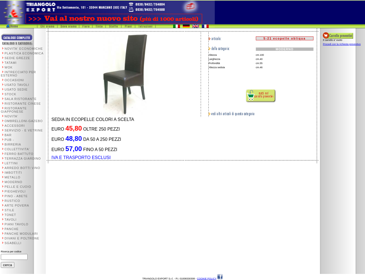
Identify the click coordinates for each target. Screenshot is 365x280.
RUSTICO (12, 200)
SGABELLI (13, 243)
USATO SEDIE (16, 89)
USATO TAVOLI (17, 84)
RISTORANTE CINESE (23, 103)
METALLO (13, 177)
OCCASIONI (14, 80)
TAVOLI (11, 219)
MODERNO (13, 182)
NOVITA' (11, 116)
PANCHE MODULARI (21, 233)
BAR (8, 135)
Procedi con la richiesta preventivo (342, 44)
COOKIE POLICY (206, 278)
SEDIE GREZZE (17, 58)
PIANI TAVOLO (17, 224)
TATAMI (11, 62)
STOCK (11, 94)
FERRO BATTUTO (19, 153)
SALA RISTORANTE (21, 99)
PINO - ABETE (16, 196)
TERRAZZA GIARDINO (23, 158)
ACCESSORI (15, 125)
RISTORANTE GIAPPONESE (14, 110)
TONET (10, 214)
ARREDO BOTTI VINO (22, 168)
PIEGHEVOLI (15, 191)
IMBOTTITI (13, 172)
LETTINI (11, 163)
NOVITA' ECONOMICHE (24, 48)
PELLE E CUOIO (18, 186)
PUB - (9, 139)
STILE (10, 210)
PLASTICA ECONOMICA (24, 53)
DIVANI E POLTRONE (22, 238)
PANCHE (12, 229)
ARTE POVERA (17, 205)
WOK (9, 67)
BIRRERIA (13, 144)
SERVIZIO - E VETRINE (24, 130)
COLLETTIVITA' (17, 149)
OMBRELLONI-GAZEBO (24, 121)
